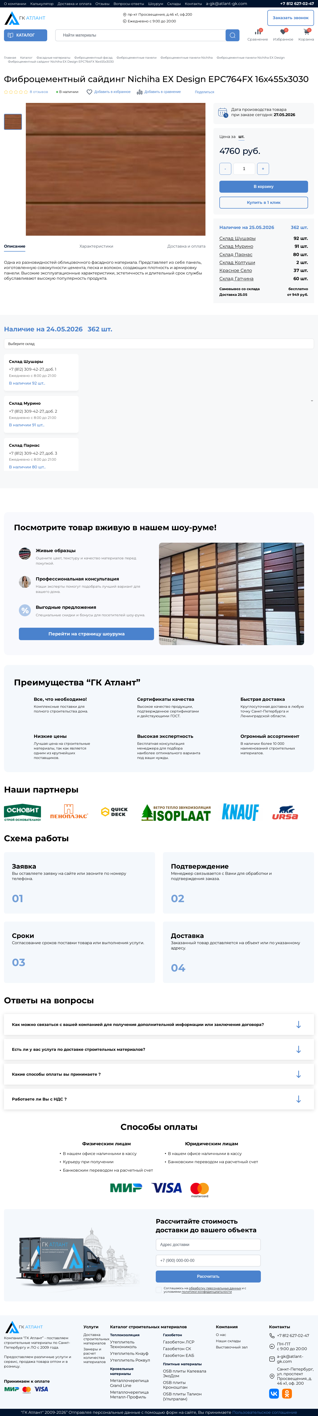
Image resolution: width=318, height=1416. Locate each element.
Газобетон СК (177, 1348)
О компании (15, 4)
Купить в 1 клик (263, 202)
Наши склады (228, 1341)
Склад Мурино (236, 246)
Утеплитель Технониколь (123, 1344)
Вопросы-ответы (129, 4)
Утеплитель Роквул (130, 1360)
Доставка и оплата (74, 4)
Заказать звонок (291, 17)
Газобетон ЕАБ (178, 1355)
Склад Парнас (235, 254)
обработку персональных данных (215, 1288)
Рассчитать (208, 1276)
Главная (10, 57)
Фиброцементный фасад (93, 57)
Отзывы (102, 4)
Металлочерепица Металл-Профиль (129, 1394)
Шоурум (155, 4)
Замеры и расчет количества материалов (94, 1355)
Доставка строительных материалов (96, 1339)
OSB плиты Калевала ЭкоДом (184, 1373)
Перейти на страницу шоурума (86, 634)
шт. (241, 136)
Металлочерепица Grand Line (129, 1383)
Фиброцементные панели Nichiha (186, 57)
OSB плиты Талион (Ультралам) (182, 1396)
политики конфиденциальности (207, 1291)
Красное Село (235, 270)
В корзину (264, 186)
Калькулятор (42, 4)
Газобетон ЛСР (178, 1342)
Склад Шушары (237, 238)
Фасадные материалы (53, 57)
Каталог (26, 57)
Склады (174, 4)
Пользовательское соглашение (264, 1412)
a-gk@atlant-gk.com (226, 3)
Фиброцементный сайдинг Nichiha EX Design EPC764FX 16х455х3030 (61, 61)
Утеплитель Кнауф (129, 1353)
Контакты (193, 4)
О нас (221, 1335)
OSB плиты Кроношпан (175, 1385)
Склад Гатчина (236, 278)
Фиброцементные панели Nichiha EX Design (251, 57)
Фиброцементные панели (137, 57)
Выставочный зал (232, 1347)
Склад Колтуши (237, 262)
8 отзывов (39, 92)
